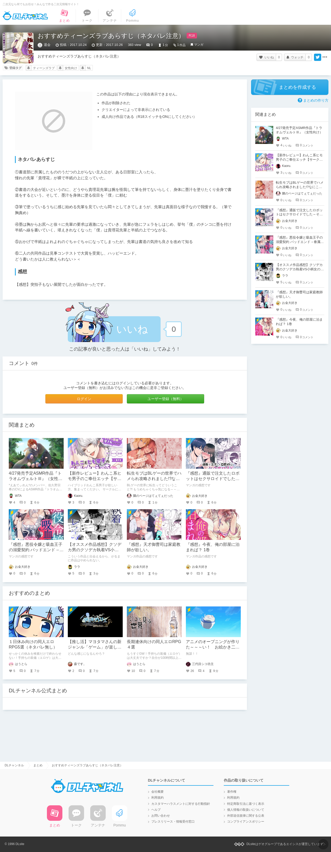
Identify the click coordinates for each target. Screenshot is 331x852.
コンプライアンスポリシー (245, 821)
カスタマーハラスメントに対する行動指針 (180, 804)
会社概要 (157, 791)
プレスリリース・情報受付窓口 (173, 821)
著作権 (231, 791)
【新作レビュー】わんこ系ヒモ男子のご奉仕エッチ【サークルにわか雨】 (94, 478)
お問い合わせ (160, 815)
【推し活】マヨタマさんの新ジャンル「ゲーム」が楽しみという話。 (94, 647)
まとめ (38, 765)
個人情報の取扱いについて (245, 810)
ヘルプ (156, 810)
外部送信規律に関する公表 (245, 815)
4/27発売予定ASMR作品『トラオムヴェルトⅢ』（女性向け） (35, 478)
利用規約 (157, 797)
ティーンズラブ (44, 68)
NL (89, 68)
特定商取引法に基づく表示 (245, 804)
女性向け (71, 68)
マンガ (198, 44)
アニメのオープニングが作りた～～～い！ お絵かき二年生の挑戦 (212, 647)
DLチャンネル (25, 15)
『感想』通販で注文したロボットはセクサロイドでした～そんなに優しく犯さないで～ (212, 478)
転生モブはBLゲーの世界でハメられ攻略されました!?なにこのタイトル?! (154, 478)
